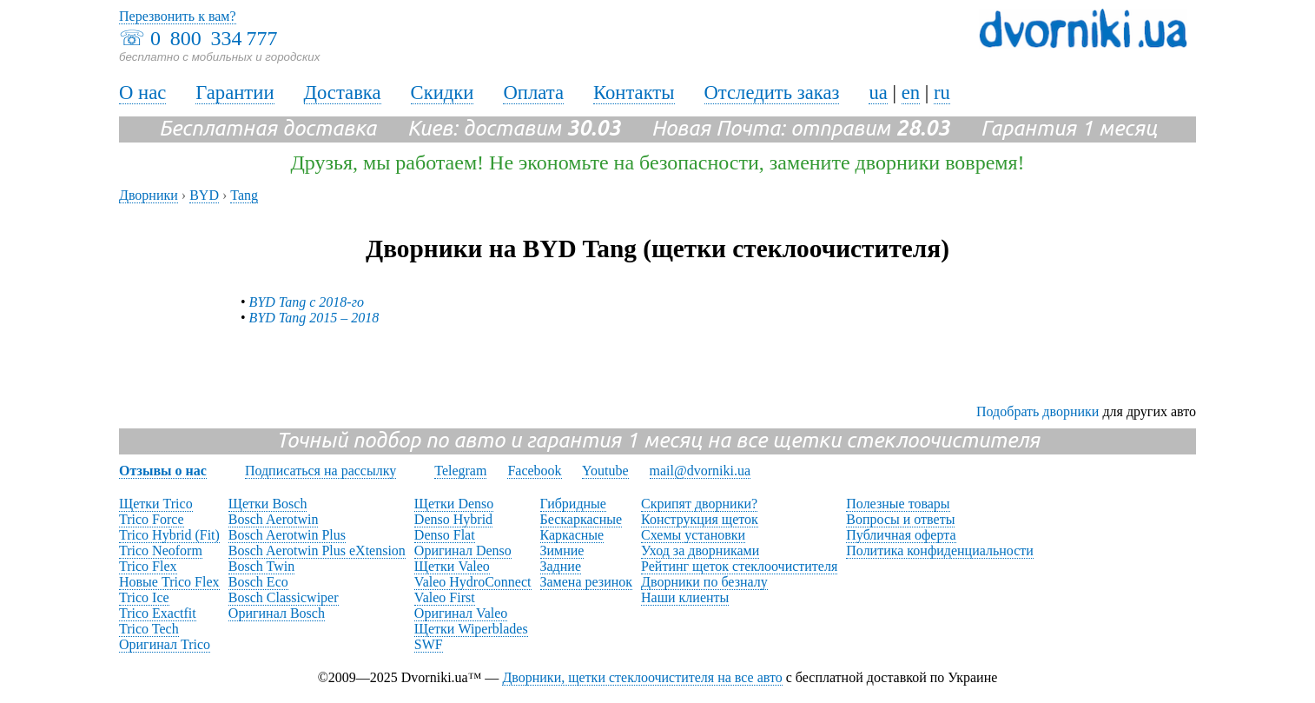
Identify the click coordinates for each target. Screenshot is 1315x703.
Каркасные (572, 534)
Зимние (562, 550)
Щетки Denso (453, 503)
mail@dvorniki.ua (700, 470)
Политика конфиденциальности (940, 550)
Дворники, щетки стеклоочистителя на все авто (642, 677)
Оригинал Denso (463, 550)
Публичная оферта (900, 534)
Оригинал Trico (164, 644)
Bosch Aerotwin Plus (287, 534)
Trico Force (151, 519)
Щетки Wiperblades (471, 628)
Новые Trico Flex (169, 581)
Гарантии (234, 92)
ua (878, 92)
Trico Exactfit (157, 613)
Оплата (533, 92)
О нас (142, 92)
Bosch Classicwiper (283, 597)
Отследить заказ (772, 92)
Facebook (534, 470)
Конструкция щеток (699, 519)
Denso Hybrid (453, 519)
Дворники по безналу (704, 581)
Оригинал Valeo (460, 613)
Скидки (442, 92)
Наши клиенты (685, 597)
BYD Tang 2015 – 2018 (314, 317)
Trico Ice (144, 597)
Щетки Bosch (267, 503)
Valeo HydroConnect (473, 581)
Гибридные (573, 503)
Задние (560, 566)
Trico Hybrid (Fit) (169, 534)
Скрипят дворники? (699, 503)
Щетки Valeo (452, 566)
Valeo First (444, 597)
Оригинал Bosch (276, 613)
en (911, 92)
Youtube (605, 470)
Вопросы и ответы (900, 519)
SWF (428, 644)
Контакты (634, 92)
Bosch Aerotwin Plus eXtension (317, 550)
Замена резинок (586, 581)
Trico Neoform (160, 550)
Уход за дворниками (700, 550)
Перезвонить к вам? (177, 16)
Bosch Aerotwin (273, 519)
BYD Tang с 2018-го (306, 302)
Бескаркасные (581, 519)
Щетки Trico (156, 503)
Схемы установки (693, 534)
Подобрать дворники (1037, 411)
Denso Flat (444, 534)
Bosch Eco (258, 581)
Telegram (460, 470)
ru (942, 92)
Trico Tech (149, 628)
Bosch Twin (261, 566)
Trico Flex (148, 566)
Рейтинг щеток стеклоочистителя (739, 566)
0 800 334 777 (213, 38)
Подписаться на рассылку (320, 470)
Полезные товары (897, 503)
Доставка (342, 92)
